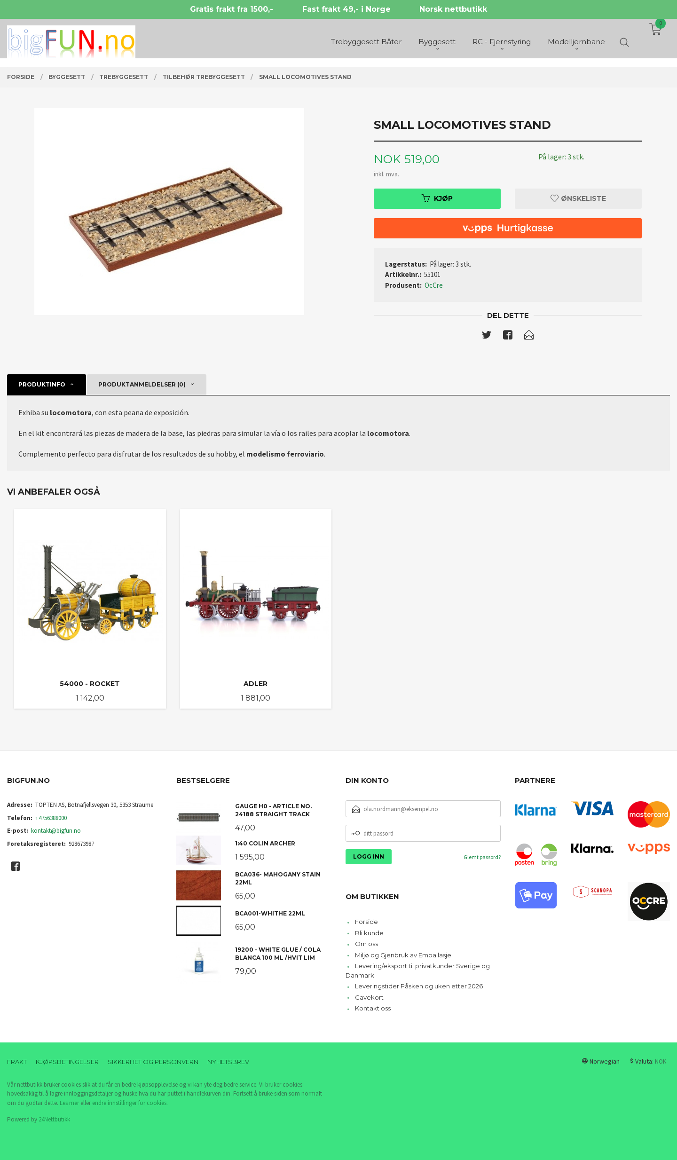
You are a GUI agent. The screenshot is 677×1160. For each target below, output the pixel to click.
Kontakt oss (373, 1008)
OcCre (434, 285)
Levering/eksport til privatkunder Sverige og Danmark (418, 970)
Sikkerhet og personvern (153, 1061)
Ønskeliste (578, 198)
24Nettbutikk (54, 1119)
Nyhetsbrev (228, 1061)
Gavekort (369, 997)
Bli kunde (369, 933)
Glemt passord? (482, 856)
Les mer (69, 1103)
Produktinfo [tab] (41, 384)
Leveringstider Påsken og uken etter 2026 (419, 986)
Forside (366, 921)
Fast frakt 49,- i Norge (346, 9)
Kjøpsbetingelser (67, 1061)
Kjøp (437, 198)
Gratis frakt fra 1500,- (231, 9)
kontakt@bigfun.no (56, 831)
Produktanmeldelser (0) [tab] (142, 384)
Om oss (366, 943)
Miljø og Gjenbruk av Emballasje (403, 955)
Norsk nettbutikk (453, 9)
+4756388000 (51, 818)
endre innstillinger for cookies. (130, 1103)
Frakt (17, 1061)
